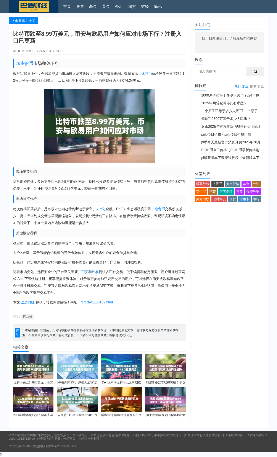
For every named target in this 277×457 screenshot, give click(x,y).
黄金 (106, 6)
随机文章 (257, 86)
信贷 (212, 191)
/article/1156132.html (97, 302)
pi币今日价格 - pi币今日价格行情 (226, 134)
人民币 (217, 184)
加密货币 (24, 63)
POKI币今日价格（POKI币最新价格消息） (233, 150)
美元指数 (202, 199)
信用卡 (244, 199)
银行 (256, 199)
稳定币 (160, 209)
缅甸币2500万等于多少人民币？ (226, 119)
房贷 (232, 199)
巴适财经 (28, 302)
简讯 (158, 6)
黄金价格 (232, 184)
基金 (93, 6)
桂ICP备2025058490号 (61, 446)
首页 (67, 6)
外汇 (119, 6)
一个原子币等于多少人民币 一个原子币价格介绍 (238, 111)
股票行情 (202, 184)
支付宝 (201, 191)
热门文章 (241, 86)
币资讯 (20, 20)
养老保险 (226, 191)
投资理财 (252, 191)
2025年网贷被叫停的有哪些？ (224, 103)
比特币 (147, 73)
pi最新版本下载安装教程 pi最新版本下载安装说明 (239, 158)
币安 (84, 272)
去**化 (101, 209)
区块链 (27, 316)
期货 (132, 6)
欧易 (95, 272)
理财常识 (219, 199)
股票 (80, 6)
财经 (145, 6)
